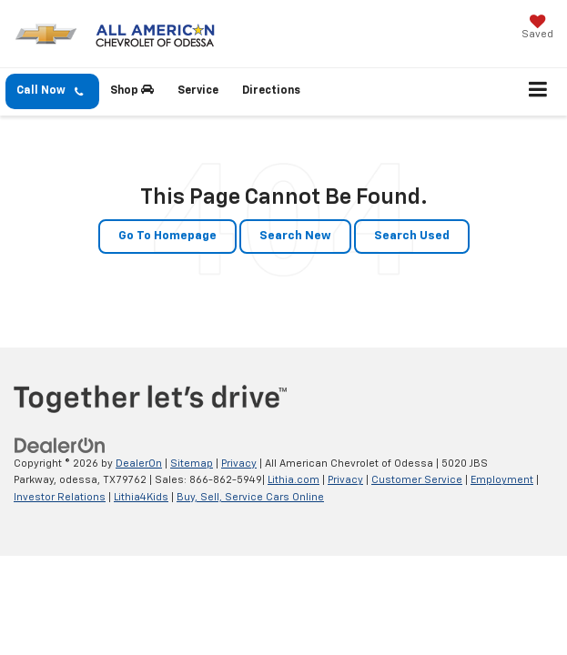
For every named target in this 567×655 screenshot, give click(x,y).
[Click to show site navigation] (538, 92)
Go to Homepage (167, 236)
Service (197, 91)
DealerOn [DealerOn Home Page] (139, 463)
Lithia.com (293, 480)
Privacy (239, 463)
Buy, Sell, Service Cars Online (250, 497)
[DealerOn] (60, 445)
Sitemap (191, 463)
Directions (271, 91)
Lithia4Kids (141, 497)
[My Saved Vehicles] (537, 28)
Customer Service (416, 480)
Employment (502, 480)
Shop (132, 90)
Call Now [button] (49, 91)
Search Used (412, 236)
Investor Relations (60, 497)
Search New (295, 236)
